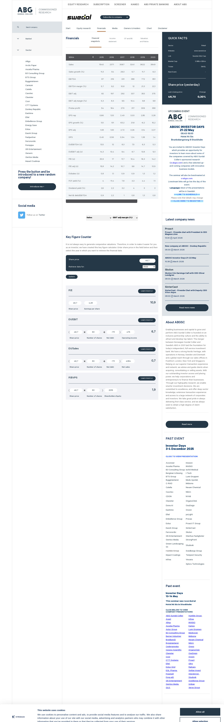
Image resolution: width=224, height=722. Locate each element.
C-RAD (169, 483)
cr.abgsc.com (176, 163)
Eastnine (29, 113)
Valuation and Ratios (144, 40)
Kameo (135, 4)
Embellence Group (33, 121)
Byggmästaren (31, 81)
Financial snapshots (95, 40)
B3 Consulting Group (34, 73)
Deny (200, 714)
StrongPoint (191, 540)
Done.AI (169, 505)
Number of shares (94, 338)
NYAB (188, 496)
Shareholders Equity (112, 396)
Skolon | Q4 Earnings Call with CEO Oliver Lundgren (185, 274)
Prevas (189, 519)
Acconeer (170, 463)
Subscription (101, 4)
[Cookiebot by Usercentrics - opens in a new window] (18, 716)
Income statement (112, 40)
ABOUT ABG (180, 4)
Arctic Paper (31, 65)
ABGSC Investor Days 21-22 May (180, 258)
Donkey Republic (33, 109)
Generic (29, 153)
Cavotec (29, 93)
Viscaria (189, 559)
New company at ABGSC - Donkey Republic (185, 246)
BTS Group (30, 77)
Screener (120, 4)
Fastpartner (30, 137)
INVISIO (189, 466)
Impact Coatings (32, 161)
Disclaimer (162, 28)
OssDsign (190, 505)
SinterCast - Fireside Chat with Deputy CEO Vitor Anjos (186, 292)
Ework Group (31, 133)
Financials (101, 28)
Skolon (169, 270)
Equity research (84, 28)
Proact (169, 229)
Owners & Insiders (132, 28)
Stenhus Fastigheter (195, 536)
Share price (73, 309)
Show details (150, 714)
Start (68, 28)
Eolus (27, 129)
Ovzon (189, 510)
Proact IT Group (193, 523)
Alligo (27, 61)
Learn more (147, 291)
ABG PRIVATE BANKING (156, 4)
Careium (29, 85)
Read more (187, 424)
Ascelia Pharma (32, 69)
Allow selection (200, 705)
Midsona (189, 483)
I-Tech (189, 473)
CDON (169, 496)
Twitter (42, 215)
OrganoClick (191, 501)
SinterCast (171, 287)
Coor (27, 101)
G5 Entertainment (33, 149)
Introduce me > (37, 186)
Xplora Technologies (195, 564)
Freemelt (170, 674)
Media (114, 28)
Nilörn (188, 492)
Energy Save (31, 125)
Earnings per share (92, 309)
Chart (149, 28)
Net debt (110, 338)
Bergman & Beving (174, 473)
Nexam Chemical (193, 487)
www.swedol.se (200, 51)
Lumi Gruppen (192, 476)
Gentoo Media (31, 157)
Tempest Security (194, 555)
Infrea (168, 559)
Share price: (112, 260)
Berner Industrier (173, 636)
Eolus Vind (170, 667)
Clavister (29, 97)
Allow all (200, 695)
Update (72, 277)
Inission (189, 463)
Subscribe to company (115, 17)
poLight (189, 514)
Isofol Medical (192, 470)
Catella (28, 89)
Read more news (187, 308)
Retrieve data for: (112, 266)
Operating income (129, 338)
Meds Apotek (192, 480)
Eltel (27, 117)
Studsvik (190, 545)
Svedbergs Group (194, 551)
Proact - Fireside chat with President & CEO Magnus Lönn (186, 233)
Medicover (193, 633)
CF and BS (128, 38)
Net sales (126, 367)
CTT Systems (31, 105)
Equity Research (78, 4)
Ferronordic (30, 141)
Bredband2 (171, 640)
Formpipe (29, 145)
